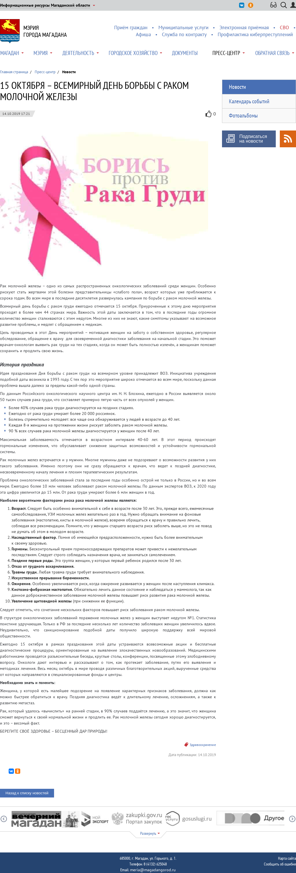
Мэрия (41, 52)
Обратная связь (272, 52)
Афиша (143, 34)
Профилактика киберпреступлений (255, 34)
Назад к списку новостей (27, 793)
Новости (237, 87)
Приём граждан (130, 27)
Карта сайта (287, 858)
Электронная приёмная (244, 27)
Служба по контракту (184, 34)
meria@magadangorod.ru (153, 869)
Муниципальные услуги (183, 27)
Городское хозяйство (133, 52)
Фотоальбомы (243, 115)
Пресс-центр (226, 52)
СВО (284, 27)
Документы (185, 52)
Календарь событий (249, 101)
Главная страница (14, 71)
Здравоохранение (203, 744)
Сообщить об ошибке (280, 864)
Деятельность (78, 52)
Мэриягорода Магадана (45, 31)
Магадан (9, 52)
